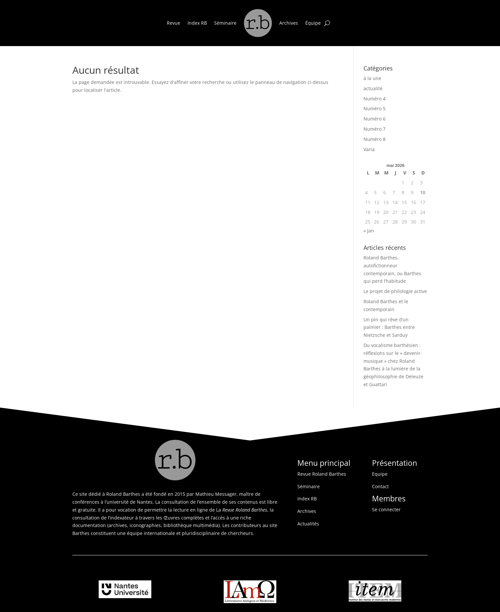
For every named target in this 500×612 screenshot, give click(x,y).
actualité (373, 88)
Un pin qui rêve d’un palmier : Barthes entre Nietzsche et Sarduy (389, 327)
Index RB (197, 23)
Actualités (308, 523)
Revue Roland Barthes (321, 474)
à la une (372, 78)
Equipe (380, 474)
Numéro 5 (374, 108)
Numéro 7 (374, 129)
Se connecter (386, 509)
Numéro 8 (374, 139)
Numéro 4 (374, 98)
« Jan (368, 230)
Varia (369, 149)
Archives (288, 23)
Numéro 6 (374, 119)
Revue (173, 23)
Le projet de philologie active (395, 291)
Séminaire (225, 23)
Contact (380, 486)
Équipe (313, 23)
